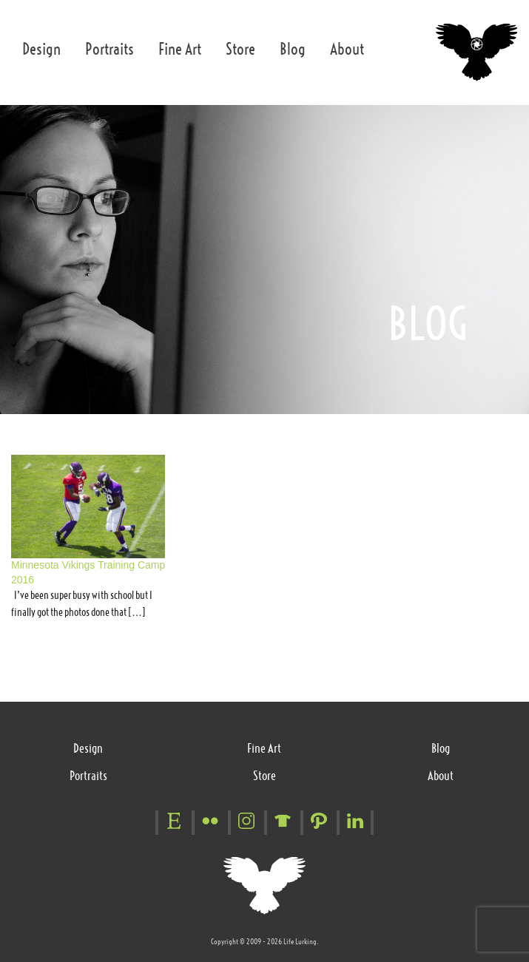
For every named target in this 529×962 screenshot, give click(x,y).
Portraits (109, 49)
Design (41, 49)
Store (240, 49)
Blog (293, 49)
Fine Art (179, 49)
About (347, 49)
